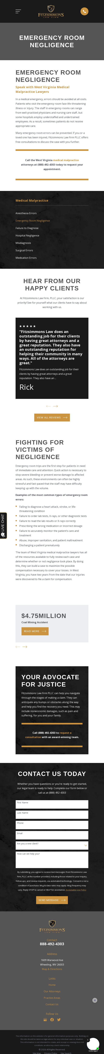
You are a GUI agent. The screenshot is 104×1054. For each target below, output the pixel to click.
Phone (20, 823)
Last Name (22, 813)
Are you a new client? (27, 843)
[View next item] (55, 406)
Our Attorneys (52, 991)
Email (19, 833)
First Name (22, 802)
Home (52, 985)
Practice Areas (52, 998)
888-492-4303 (52, 943)
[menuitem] (52, 213)
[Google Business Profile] (45, 1019)
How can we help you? (28, 854)
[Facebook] (52, 1019)
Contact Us (52, 1004)
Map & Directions (52, 969)
